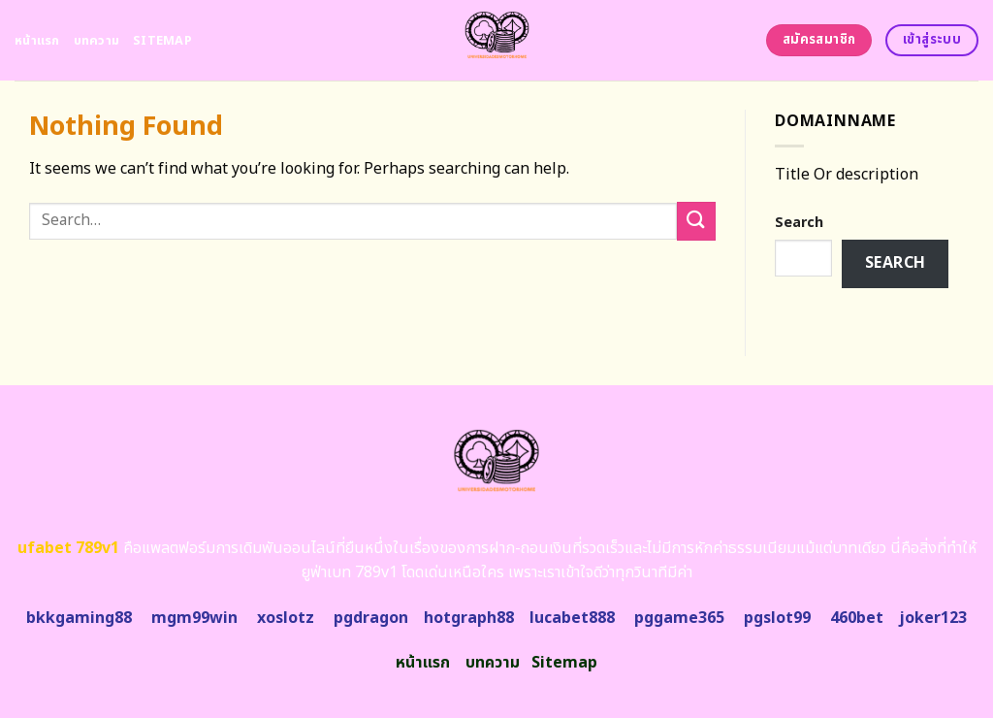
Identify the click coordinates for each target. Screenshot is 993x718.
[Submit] (696, 221)
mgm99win (194, 618)
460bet (856, 618)
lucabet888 (572, 618)
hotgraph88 (469, 618)
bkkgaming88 (79, 618)
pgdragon (371, 618)
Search (799, 222)
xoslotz (285, 618)
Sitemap (162, 40)
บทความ (97, 40)
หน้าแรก (37, 40)
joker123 (933, 618)
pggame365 (679, 618)
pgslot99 (777, 618)
